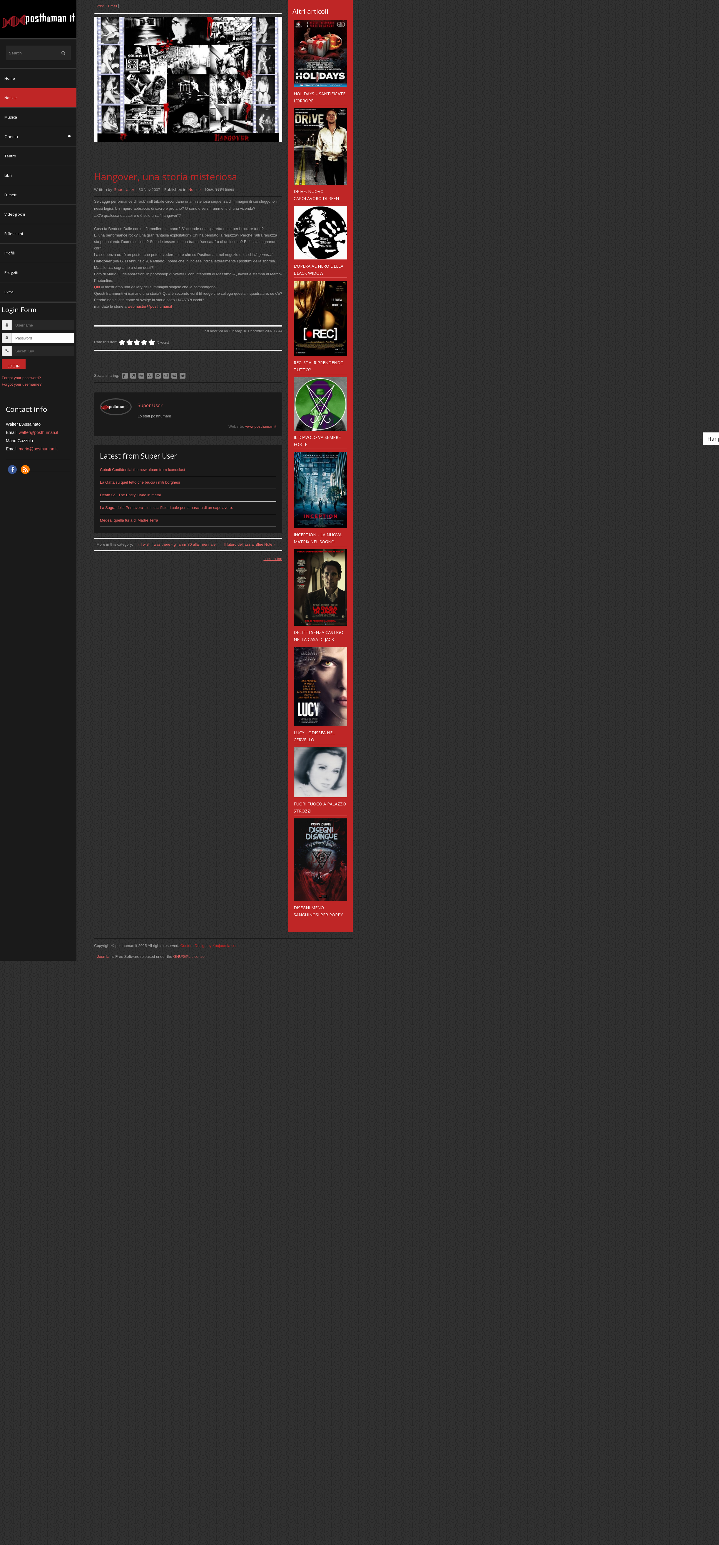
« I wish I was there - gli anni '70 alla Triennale (177, 544)
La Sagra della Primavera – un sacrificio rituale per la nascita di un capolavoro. (166, 507)
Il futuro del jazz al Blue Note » (249, 544)
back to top (272, 559)
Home (9, 78)
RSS (25, 469)
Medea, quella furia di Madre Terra (129, 520)
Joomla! (104, 956)
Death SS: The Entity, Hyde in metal (130, 495)
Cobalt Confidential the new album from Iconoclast (142, 469)
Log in (14, 366)
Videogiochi (14, 214)
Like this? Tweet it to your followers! (182, 376)
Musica (10, 117)
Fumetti (10, 194)
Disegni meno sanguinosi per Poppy (318, 911)
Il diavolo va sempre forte (317, 440)
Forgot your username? (21, 384)
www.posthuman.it (261, 426)
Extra (9, 291)
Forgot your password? (21, 378)
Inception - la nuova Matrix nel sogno (318, 538)
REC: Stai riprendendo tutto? (319, 365)
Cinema (11, 136)
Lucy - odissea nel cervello (314, 736)
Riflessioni (13, 233)
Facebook (12, 469)
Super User (124, 189)
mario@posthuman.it (38, 449)
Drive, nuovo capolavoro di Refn (316, 194)
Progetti (11, 272)
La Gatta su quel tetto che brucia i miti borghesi (140, 482)
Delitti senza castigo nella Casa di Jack (318, 635)
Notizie (10, 97)
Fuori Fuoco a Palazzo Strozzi (320, 807)
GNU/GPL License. (189, 956)
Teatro (10, 156)
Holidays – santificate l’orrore (319, 97)
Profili (9, 253)
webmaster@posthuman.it (150, 306)
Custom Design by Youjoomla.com (209, 945)
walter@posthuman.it (38, 432)
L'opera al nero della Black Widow (318, 269)
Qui (97, 287)
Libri (8, 175)
